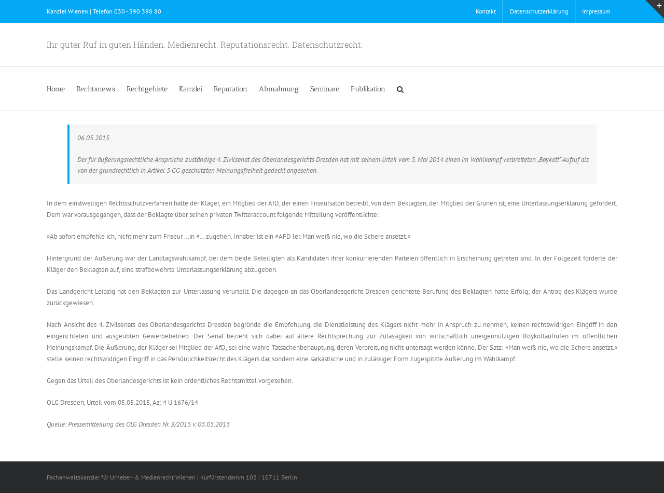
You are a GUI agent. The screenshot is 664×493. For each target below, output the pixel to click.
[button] (400, 89)
